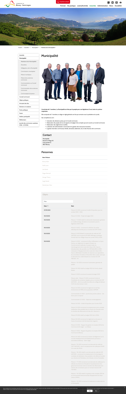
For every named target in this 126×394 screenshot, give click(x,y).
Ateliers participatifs (24, 116)
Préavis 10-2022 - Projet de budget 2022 (63, 214)
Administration (102, 6)
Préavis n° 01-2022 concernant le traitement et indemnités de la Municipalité (73, 345)
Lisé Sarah (45, 169)
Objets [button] (45, 194)
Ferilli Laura (45, 165)
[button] (26, 48)
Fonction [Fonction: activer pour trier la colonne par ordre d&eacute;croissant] (60, 157)
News (111, 6)
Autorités (93, 6)
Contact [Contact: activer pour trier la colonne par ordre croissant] (89, 157)
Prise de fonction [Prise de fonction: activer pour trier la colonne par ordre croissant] (74, 157)
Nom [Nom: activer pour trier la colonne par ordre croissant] (53, 206)
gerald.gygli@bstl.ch (92, 181)
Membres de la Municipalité (28, 62)
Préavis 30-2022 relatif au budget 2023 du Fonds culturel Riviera (69, 253)
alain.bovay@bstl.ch (92, 161)
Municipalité (22, 58)
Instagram (22, 377)
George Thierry (46, 177)
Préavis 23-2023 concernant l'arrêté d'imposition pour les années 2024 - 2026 (73, 210)
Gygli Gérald (45, 181)
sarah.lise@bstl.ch (91, 169)
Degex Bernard (46, 173)
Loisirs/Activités (82, 6)
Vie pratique (71, 6)
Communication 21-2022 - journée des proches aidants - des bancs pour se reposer (75, 274)
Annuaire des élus (24, 103)
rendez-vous (73, 370)
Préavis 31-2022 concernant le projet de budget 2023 (66, 257)
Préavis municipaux (26, 74)
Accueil (20, 47)
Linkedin (21, 383)
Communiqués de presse (27, 93)
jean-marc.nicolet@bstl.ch (94, 185)
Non (96, 391)
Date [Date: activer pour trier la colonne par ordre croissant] (45, 206)
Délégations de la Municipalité (29, 68)
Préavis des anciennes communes (27, 79)
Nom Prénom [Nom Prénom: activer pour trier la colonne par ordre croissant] (46, 157)
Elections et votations (25, 106)
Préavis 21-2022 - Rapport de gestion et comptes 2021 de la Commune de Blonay (74, 307)
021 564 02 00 (22, 374)
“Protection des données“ (31, 389)
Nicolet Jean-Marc (47, 185)
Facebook (22, 380)
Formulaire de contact (47, 374)
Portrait (63, 6)
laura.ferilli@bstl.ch (92, 165)
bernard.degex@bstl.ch (93, 173)
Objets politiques (23, 100)
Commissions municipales (28, 71)
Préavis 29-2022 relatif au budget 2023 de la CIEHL (66, 292)
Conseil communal (24, 97)
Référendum (22, 120)
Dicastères (24, 65)
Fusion (21, 113)
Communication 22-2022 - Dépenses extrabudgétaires (67, 278)
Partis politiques (23, 110)
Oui (90, 391)
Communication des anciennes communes (29, 89)
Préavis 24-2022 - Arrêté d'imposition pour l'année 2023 (67, 282)
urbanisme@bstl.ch (92, 177)
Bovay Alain (45, 161)
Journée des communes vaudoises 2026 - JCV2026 (28, 124)
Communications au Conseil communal (28, 84)
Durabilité (118, 6)
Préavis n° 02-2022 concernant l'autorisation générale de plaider (69, 249)
